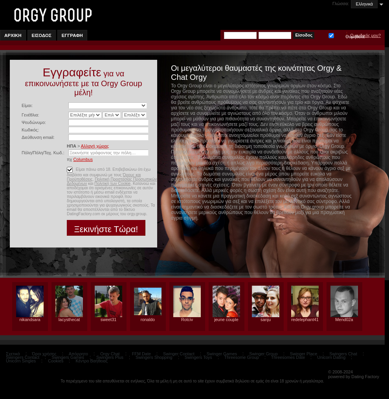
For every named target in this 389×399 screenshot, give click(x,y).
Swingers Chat (343, 353)
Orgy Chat (110, 353)
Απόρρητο (78, 353)
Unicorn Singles (21, 360)
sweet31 (109, 319)
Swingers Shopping (154, 357)
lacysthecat (69, 319)
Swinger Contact (178, 353)
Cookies (55, 360)
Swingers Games (67, 357)
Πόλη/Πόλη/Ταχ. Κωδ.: (43, 152)
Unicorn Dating (331, 357)
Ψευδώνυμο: (34, 122)
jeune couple (226, 319)
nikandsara (29, 319)
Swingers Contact (22, 357)
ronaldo (148, 319)
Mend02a (344, 319)
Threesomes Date (288, 357)
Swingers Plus (109, 357)
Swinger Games (222, 353)
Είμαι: (27, 105)
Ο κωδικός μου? (365, 35)
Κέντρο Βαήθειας (91, 360)
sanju (266, 319)
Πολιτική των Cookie (112, 183)
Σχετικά (13, 353)
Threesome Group (241, 357)
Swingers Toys (198, 357)
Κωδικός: (30, 129)
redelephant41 (305, 319)
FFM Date (141, 353)
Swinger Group (263, 353)
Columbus (83, 159)
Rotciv (187, 319)
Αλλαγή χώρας (95, 146)
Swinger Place (303, 353)
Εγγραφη (72, 35)
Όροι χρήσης (44, 353)
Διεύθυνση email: (38, 137)
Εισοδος (41, 35)
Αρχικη (13, 35)
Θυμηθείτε (331, 35)
